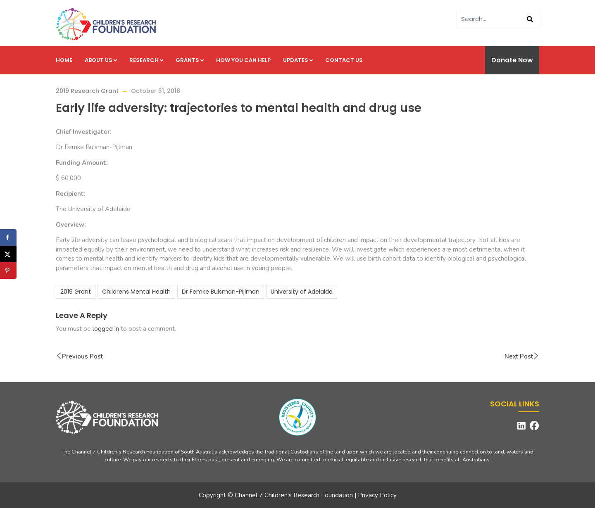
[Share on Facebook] (8, 237)
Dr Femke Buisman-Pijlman (220, 291)
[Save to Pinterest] (8, 270)
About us (101, 60)
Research (146, 60)
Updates (298, 60)
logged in (106, 329)
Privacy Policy (377, 495)
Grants (190, 60)
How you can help (243, 60)
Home (64, 60)
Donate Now (512, 60)
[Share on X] (8, 254)
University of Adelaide (302, 291)
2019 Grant (75, 291)
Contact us (344, 60)
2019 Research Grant (87, 91)
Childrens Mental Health (136, 291)
